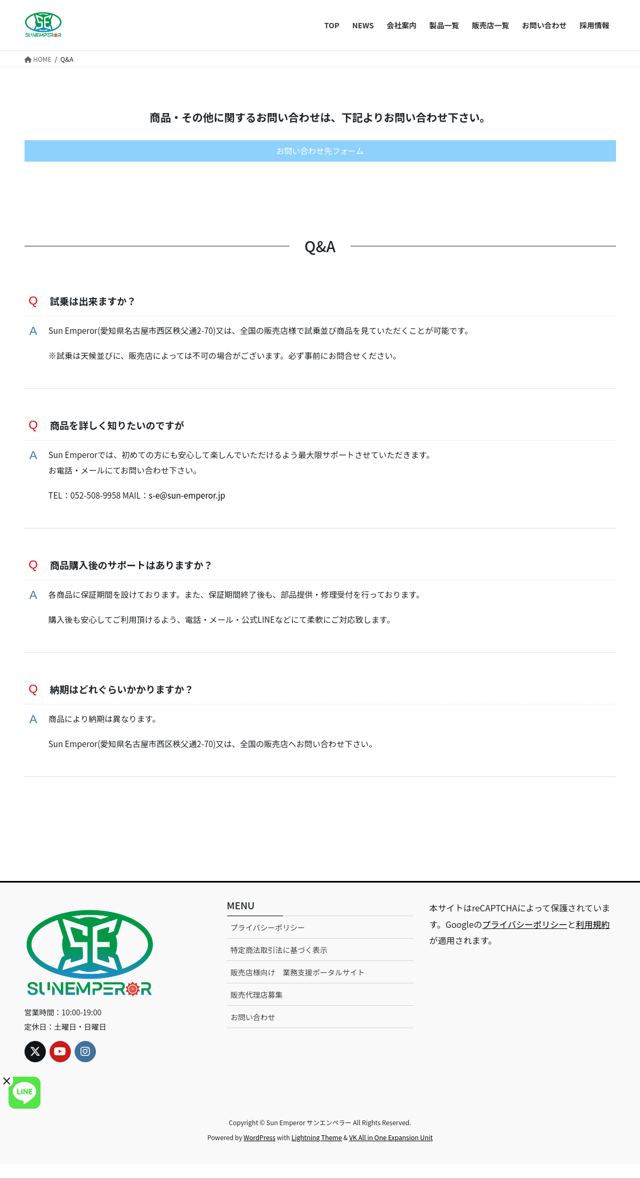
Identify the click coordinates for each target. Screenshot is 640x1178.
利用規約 (593, 938)
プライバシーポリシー (268, 941)
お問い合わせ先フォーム (320, 151)
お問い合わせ (253, 1032)
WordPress (260, 1151)
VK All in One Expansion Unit (391, 1151)
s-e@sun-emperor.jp (196, 502)
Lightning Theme (316, 1151)
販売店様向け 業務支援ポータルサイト (298, 987)
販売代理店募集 (257, 1009)
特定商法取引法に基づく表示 (279, 964)
